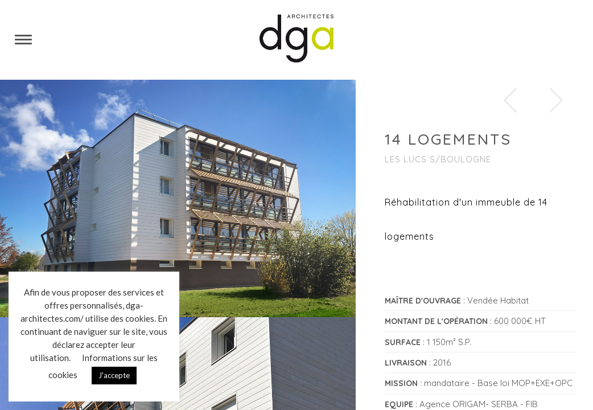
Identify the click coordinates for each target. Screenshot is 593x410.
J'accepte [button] (114, 375)
